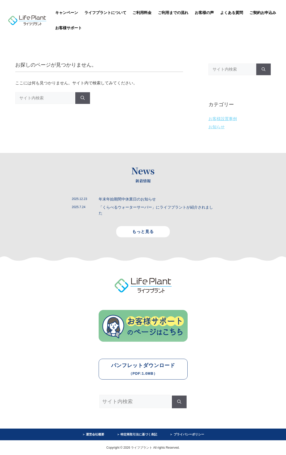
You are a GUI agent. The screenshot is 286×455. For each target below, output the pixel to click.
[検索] (82, 98)
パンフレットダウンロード (143, 369)
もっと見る (143, 231)
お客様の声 (204, 12)
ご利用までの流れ (173, 12)
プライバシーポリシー (189, 434)
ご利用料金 (142, 12)
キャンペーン (66, 12)
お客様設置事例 (222, 119)
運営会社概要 (95, 434)
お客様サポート (68, 28)
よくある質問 (231, 12)
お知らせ (216, 127)
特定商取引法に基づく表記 (139, 434)
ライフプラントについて (105, 12)
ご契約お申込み (262, 12)
